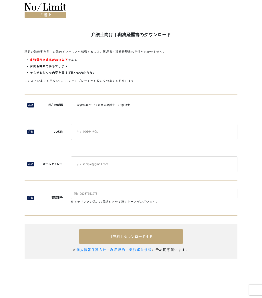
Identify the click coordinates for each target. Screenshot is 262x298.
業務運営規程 (140, 250)
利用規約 (117, 250)
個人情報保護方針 (91, 250)
